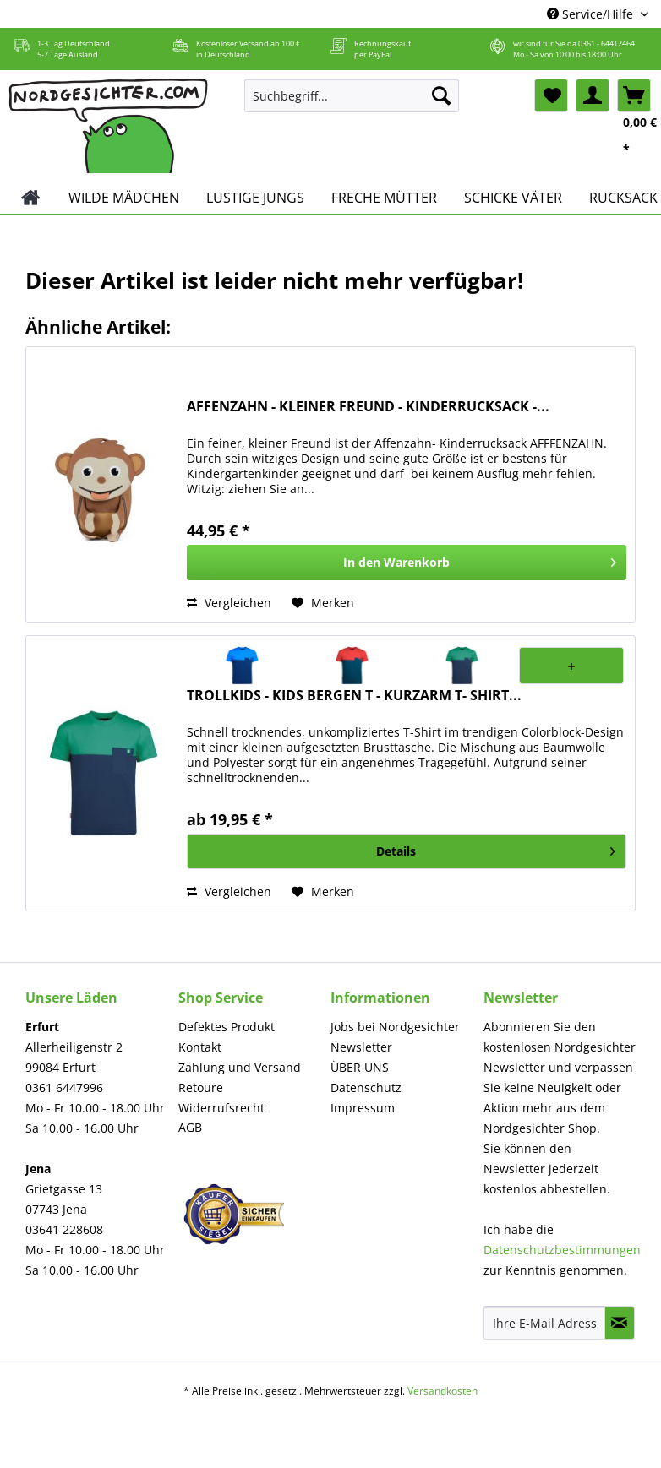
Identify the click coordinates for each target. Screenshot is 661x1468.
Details (495, 848)
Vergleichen (229, 603)
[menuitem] (351, 103)
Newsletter (361, 1047)
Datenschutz (366, 1087)
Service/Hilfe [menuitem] (591, 14)
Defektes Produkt (226, 1027)
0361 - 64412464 (606, 43)
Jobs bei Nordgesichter (395, 1027)
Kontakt (199, 1047)
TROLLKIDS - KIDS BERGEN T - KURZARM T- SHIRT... (354, 695)
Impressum (362, 1108)
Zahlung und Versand (239, 1067)
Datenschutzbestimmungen (562, 1250)
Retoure (200, 1087)
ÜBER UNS (359, 1067)
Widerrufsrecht (221, 1108)
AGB (190, 1127)
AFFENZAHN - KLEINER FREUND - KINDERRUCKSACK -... (368, 407)
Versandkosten (442, 1391)
